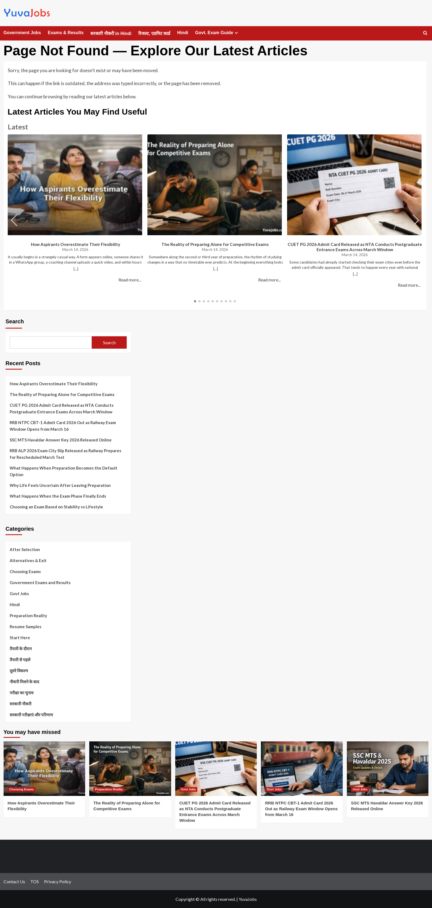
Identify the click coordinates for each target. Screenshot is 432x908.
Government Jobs (22, 32)
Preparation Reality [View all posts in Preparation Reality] (109, 789)
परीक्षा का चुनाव (21, 692)
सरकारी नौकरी (20, 703)
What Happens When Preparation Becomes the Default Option (63, 471)
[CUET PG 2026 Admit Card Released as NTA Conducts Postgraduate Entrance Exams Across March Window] (216, 768)
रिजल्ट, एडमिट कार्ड (154, 33)
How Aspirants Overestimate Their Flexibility (75, 244)
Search (15, 321)
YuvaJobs (248, 899)
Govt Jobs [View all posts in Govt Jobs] (188, 789)
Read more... (129, 279)
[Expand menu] (236, 33)
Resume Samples (25, 626)
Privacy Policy (57, 881)
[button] (416, 220)
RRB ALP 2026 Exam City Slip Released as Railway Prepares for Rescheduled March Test (65, 454)
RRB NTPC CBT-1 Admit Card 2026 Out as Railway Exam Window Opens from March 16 (63, 426)
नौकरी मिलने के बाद (24, 681)
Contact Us (14, 881)
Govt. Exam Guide (217, 32)
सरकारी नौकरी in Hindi (110, 33)
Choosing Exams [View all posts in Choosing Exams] (21, 789)
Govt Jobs (19, 593)
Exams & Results (66, 32)
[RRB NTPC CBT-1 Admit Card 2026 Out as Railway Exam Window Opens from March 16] (302, 768)
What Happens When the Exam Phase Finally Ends (58, 496)
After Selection (25, 549)
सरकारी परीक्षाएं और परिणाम (31, 714)
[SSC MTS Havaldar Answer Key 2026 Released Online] (388, 768)
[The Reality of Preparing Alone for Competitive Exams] (130, 768)
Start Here (20, 637)
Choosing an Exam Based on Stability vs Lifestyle (56, 506)
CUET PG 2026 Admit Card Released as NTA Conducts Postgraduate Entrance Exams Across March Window (355, 247)
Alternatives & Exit (28, 560)
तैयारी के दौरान (21, 648)
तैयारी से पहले (20, 659)
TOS (34, 881)
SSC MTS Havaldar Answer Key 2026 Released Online (61, 439)
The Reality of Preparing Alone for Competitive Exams (215, 244)
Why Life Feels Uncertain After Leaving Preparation (60, 485)
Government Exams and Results (40, 582)
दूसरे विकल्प (19, 670)
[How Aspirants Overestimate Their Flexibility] (44, 768)
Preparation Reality (28, 615)
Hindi (182, 32)
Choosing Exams (25, 571)
